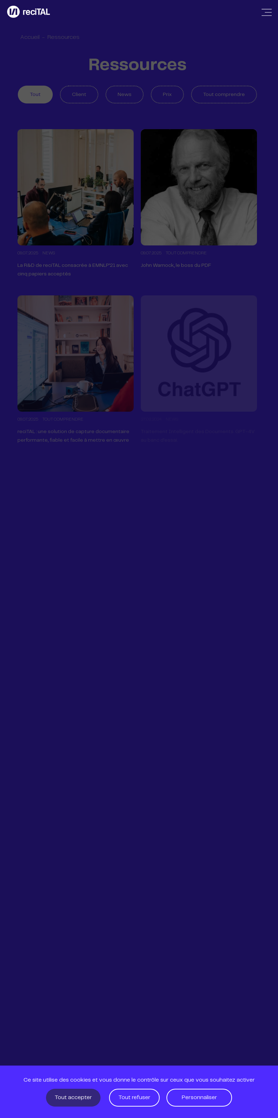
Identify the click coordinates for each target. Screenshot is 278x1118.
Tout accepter (73, 1097)
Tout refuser (134, 1097)
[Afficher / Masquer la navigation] (266, 12)
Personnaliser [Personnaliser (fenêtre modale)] (199, 1097)
